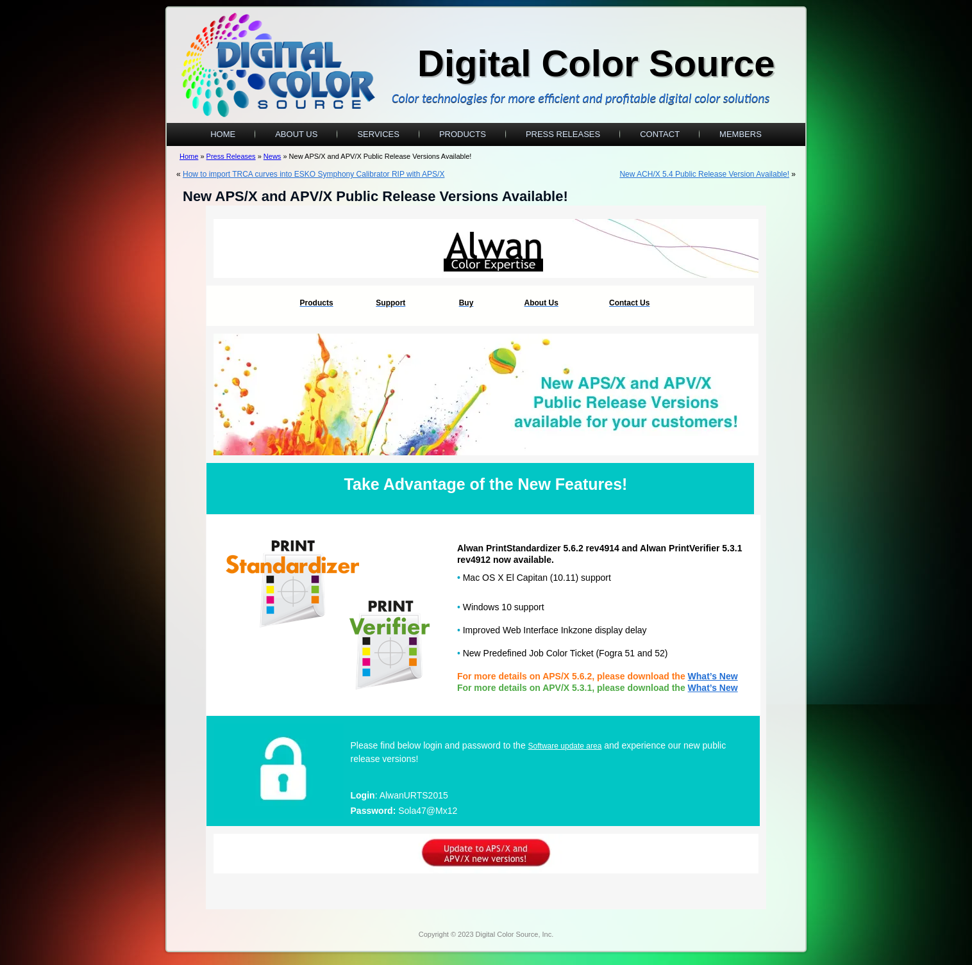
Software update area (565, 746)
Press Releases (563, 134)
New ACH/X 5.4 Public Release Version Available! (704, 174)
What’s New (713, 688)
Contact (660, 134)
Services (378, 134)
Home (222, 134)
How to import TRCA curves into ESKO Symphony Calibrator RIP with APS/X (313, 174)
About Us (296, 134)
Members (740, 134)
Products (462, 134)
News (272, 156)
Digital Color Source (596, 63)
